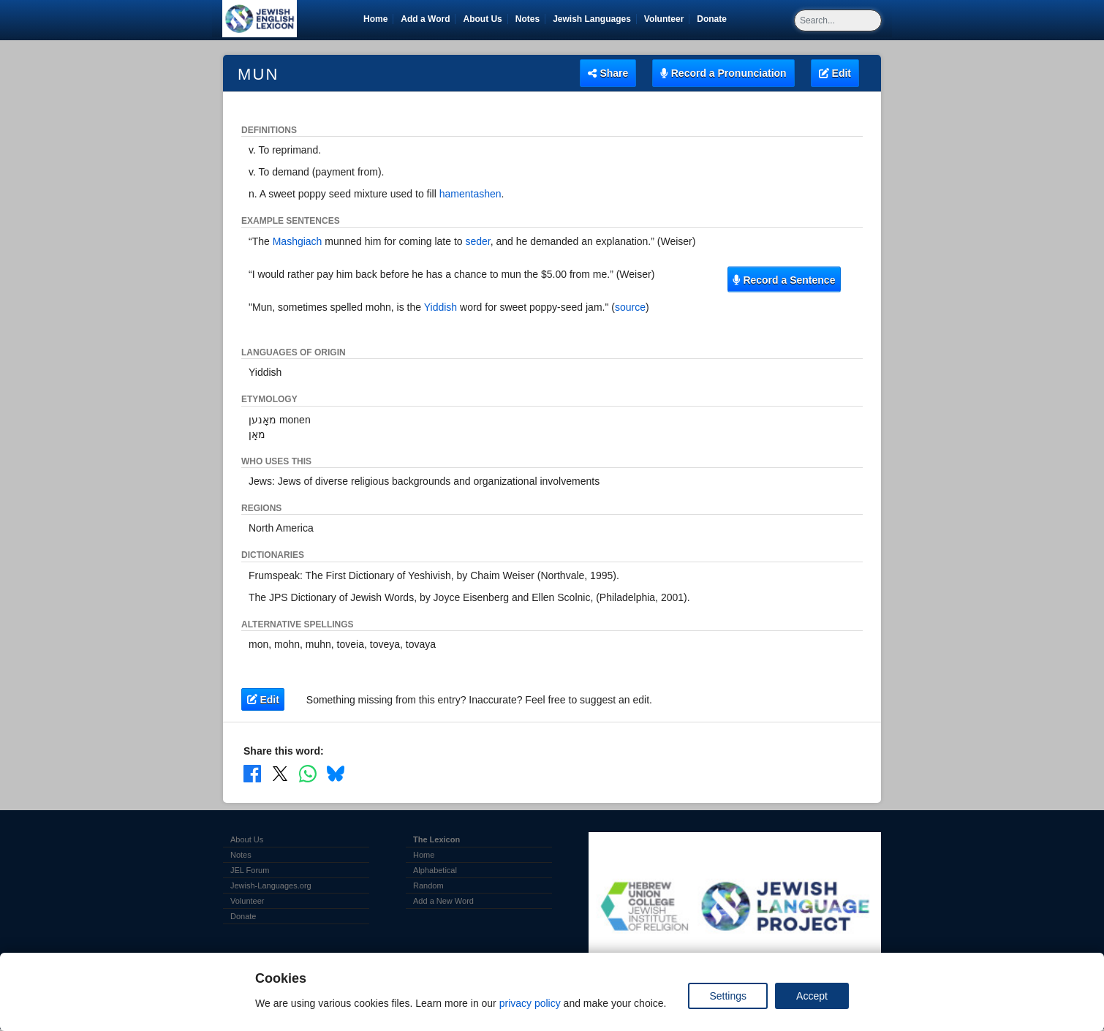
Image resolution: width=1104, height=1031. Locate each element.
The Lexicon (436, 839)
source (630, 307)
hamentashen (470, 194)
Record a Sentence (784, 279)
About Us (482, 19)
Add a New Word (443, 900)
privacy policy (530, 1003)
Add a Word (425, 19)
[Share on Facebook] (252, 773)
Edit (835, 73)
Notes (527, 19)
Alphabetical (435, 870)
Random (428, 885)
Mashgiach (297, 241)
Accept (812, 996)
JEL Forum (249, 870)
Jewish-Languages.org (270, 885)
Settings (727, 996)
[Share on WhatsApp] (308, 773)
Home (375, 19)
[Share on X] (280, 773)
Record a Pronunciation (723, 73)
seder (478, 241)
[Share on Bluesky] (335, 773)
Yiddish (440, 307)
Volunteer (666, 19)
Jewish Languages (594, 19)
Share (608, 73)
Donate (714, 19)
